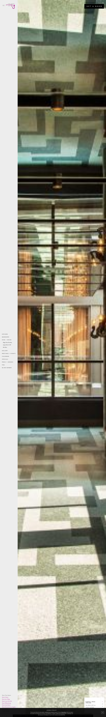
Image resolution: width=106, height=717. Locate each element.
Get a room (94, 6)
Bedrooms (5, 337)
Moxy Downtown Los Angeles (9, 707)
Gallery (5, 350)
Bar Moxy (5, 347)
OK (102, 712)
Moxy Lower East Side (7, 701)
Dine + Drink (7, 339)
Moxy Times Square (6, 695)
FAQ (3, 364)
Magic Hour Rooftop (7, 342)
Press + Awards (7, 362)
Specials (5, 359)
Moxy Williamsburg (6, 703)
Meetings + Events (9, 353)
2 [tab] (102, 704)
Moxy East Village (6, 699)
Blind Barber (7, 367)
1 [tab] (102, 701)
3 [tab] (102, 706)
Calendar (5, 356)
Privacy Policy (64, 712)
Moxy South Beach (6, 705)
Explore (5, 334)
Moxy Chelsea (5, 697)
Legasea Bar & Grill (7, 345)
